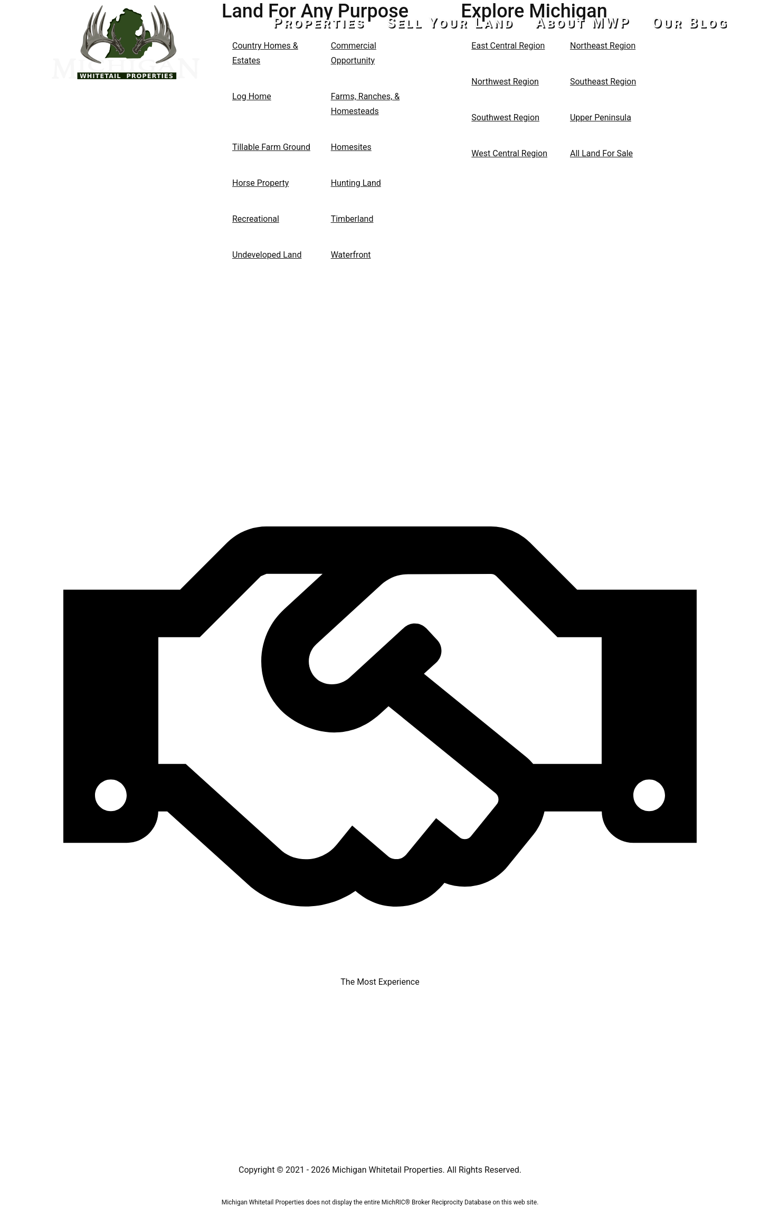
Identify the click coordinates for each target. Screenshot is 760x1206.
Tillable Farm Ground (271, 147)
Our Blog (690, 23)
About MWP (583, 23)
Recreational (255, 219)
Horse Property (260, 183)
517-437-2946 (125, 101)
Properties (319, 23)
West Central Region (509, 153)
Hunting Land (356, 183)
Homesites (351, 147)
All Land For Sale (601, 153)
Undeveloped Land (266, 255)
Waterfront (351, 255)
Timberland (352, 219)
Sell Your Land (451, 23)
